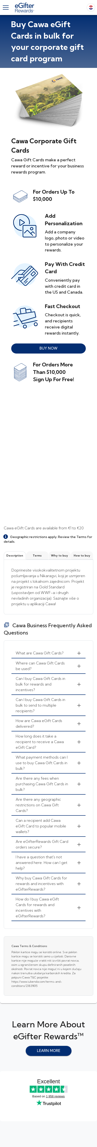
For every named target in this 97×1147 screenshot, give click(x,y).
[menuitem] (48, 653)
